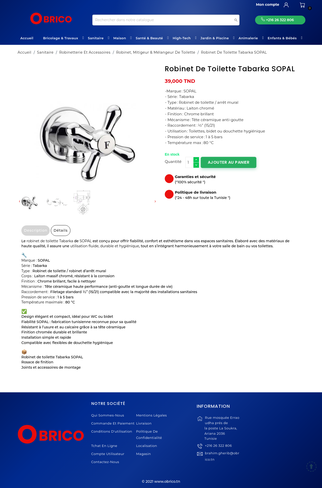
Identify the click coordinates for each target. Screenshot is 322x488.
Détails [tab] (61, 230)
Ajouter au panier (229, 162)
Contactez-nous (105, 462)
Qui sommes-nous (107, 415)
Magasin (143, 454)
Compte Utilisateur (108, 454)
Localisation (146, 446)
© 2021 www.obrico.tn (161, 481)
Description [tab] (35, 230)
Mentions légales (151, 415)
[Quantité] (189, 162)
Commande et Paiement (113, 423)
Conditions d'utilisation (111, 431)
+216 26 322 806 (218, 452)
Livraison (144, 423)
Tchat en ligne (104, 446)
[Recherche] (165, 20)
